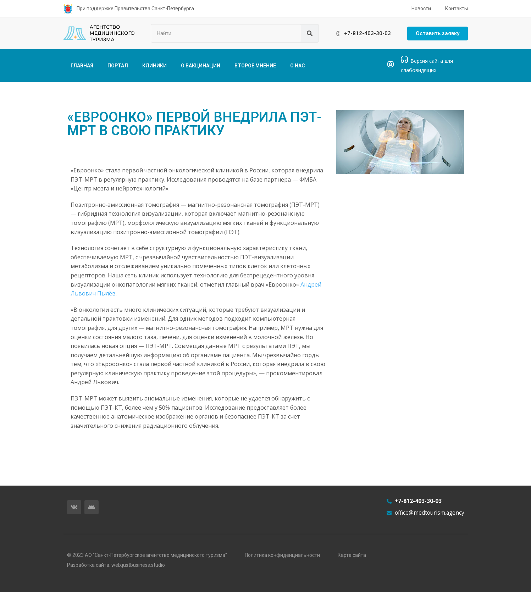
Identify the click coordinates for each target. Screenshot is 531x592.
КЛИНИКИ (154, 65)
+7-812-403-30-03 (367, 33)
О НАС (297, 65)
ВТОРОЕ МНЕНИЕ (255, 65)
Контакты (456, 8)
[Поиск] (310, 33)
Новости (421, 8)
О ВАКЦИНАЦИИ (200, 65)
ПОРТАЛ (117, 65)
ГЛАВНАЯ (82, 65)
